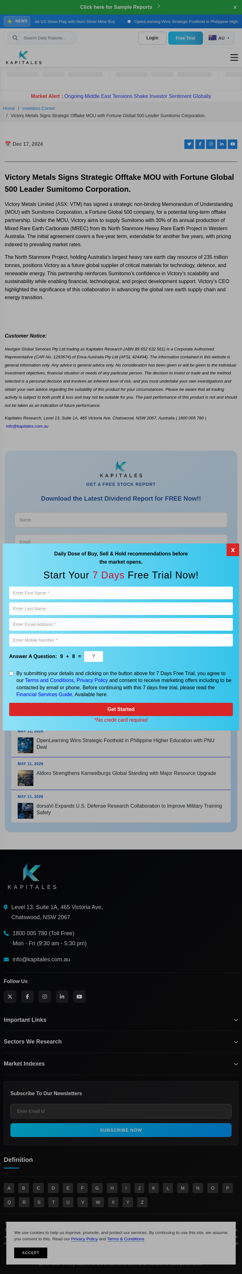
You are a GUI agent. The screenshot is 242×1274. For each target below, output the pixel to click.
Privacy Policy (92, 680)
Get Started (121, 709)
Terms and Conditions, (50, 680)
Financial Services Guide (44, 694)
